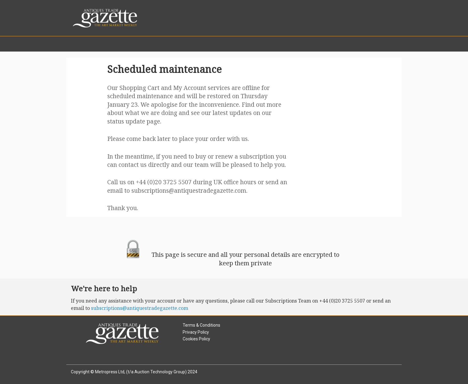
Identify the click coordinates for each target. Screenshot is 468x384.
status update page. (134, 121)
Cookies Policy (196, 338)
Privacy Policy (196, 332)
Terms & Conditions (201, 325)
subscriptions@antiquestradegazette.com (188, 190)
